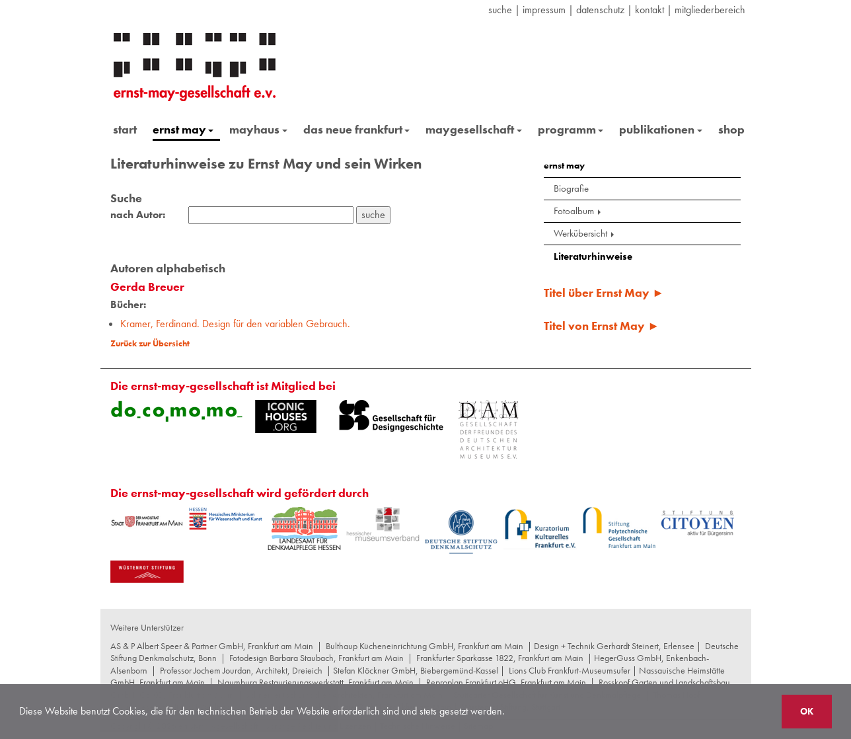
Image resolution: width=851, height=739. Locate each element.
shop (731, 129)
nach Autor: (137, 214)
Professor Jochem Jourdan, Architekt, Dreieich (241, 670)
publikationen (660, 129)
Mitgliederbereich (710, 10)
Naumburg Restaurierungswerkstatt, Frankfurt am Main (315, 682)
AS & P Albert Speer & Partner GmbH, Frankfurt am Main (211, 646)
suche (500, 10)
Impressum (544, 10)
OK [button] (806, 711)
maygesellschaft (474, 129)
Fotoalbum (578, 210)
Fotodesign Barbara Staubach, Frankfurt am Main (316, 658)
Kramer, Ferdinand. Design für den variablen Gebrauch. (235, 324)
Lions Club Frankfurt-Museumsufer (569, 670)
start (125, 129)
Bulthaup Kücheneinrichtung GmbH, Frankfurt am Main (424, 646)
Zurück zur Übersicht (150, 343)
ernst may (183, 129)
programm (571, 129)
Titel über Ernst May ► (604, 292)
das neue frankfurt (356, 129)
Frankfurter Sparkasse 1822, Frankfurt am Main (499, 658)
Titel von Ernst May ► (601, 325)
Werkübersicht (585, 233)
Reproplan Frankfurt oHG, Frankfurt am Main (506, 682)
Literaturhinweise (593, 256)
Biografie (571, 188)
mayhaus (258, 129)
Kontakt (649, 10)
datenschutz (600, 10)
